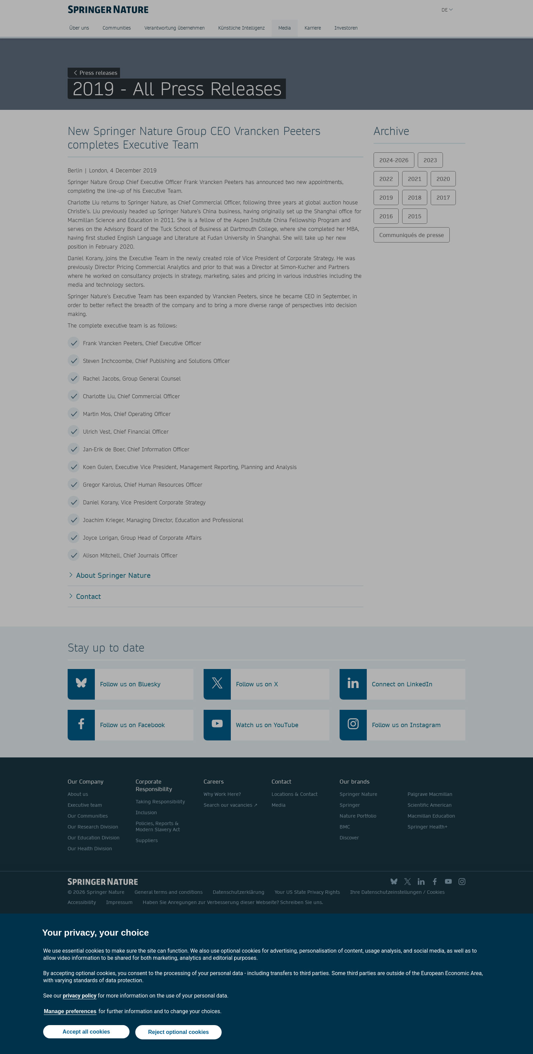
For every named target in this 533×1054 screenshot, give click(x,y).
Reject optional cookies (179, 1033)
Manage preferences (70, 1013)
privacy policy (80, 996)
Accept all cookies (85, 1033)
